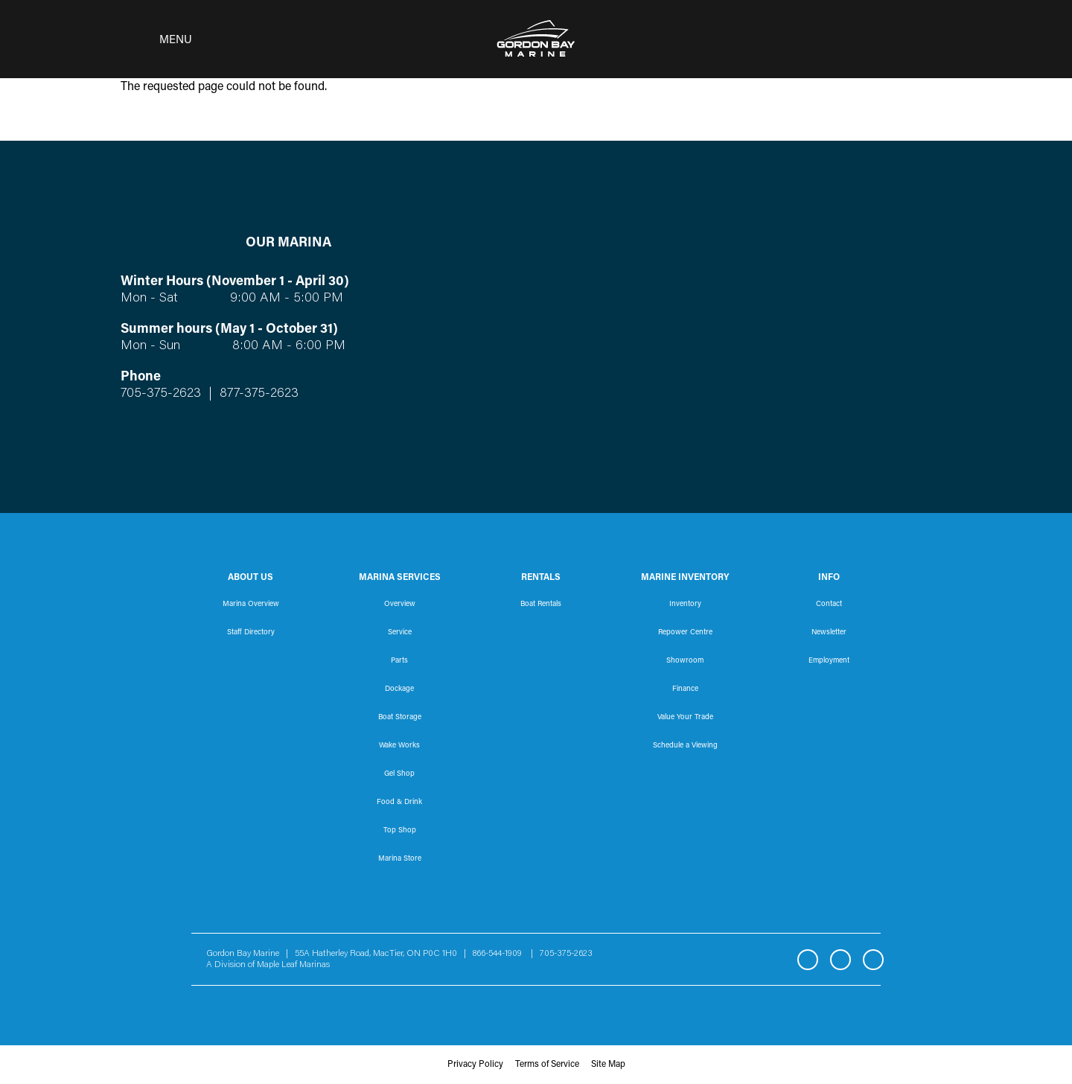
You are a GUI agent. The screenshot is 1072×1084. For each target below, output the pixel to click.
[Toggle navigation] (152, 39)
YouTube (873, 959)
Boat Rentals (540, 604)
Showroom (685, 661)
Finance (685, 689)
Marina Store (399, 859)
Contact (829, 604)
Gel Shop (399, 774)
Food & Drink (399, 802)
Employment (828, 661)
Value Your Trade (685, 717)
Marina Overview (251, 604)
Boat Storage (399, 717)
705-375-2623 (161, 394)
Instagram (840, 959)
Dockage (399, 689)
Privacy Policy (475, 1064)
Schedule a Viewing (685, 746)
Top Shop (399, 831)
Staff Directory (251, 633)
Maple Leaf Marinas (293, 964)
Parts (399, 661)
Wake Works (399, 746)
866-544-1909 (501, 953)
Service (400, 633)
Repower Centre (685, 633)
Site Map (608, 1064)
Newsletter (828, 633)
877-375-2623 (257, 394)
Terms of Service (547, 1064)
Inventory (685, 604)
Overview (399, 604)
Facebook (807, 959)
